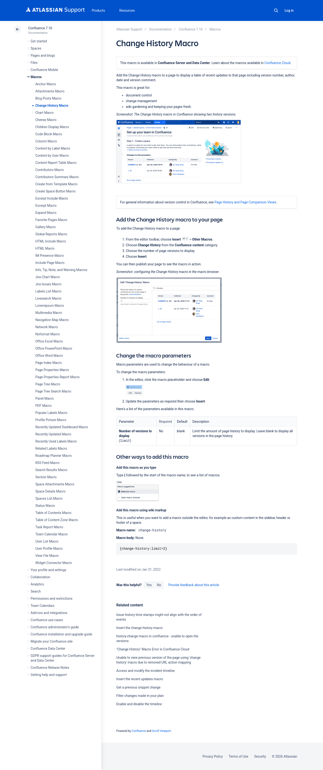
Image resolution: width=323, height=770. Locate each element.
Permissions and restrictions (52, 598)
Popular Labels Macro (51, 413)
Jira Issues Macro (48, 284)
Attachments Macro (50, 91)
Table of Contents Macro (53, 513)
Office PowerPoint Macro (53, 348)
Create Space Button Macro (55, 191)
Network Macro (46, 327)
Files (34, 63)
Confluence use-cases (47, 620)
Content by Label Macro (52, 148)
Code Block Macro (48, 134)
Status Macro (45, 506)
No (159, 585)
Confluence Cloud (277, 63)
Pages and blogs (43, 55)
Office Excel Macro (49, 341)
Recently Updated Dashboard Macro (61, 427)
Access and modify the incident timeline (145, 671)
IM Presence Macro (49, 255)
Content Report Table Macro (56, 163)
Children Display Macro (52, 127)
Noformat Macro (47, 334)
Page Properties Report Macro (57, 377)
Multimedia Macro (48, 313)
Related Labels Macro (51, 448)
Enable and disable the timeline (139, 704)
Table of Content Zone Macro (56, 520)
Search (276, 10)
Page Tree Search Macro (53, 391)
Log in (289, 10)
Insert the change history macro (139, 628)
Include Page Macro (50, 263)
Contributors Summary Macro (57, 177)
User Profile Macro (49, 548)
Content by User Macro (52, 155)
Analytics (37, 584)
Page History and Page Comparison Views (245, 202)
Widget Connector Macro (53, 563)
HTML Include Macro (50, 241)
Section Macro (46, 477)
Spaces (36, 48)
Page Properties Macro (52, 370)
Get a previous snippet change (138, 687)
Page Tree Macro (47, 384)
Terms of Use (238, 756)
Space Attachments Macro (55, 484)
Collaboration (40, 577)
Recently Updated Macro (53, 434)
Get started (39, 41)
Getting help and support (49, 675)
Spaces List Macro (49, 498)
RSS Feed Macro (47, 463)
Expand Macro (45, 213)
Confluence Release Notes (50, 667)
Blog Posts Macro (48, 98)
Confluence (139, 731)
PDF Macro (43, 406)
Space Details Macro (50, 491)
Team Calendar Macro (51, 534)
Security (260, 756)
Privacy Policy (213, 756)
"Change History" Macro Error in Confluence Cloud (152, 649)
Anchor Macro (45, 84)
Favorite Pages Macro (51, 220)
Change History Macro (52, 105)
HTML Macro (45, 248)
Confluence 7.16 (40, 28)
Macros (36, 77)
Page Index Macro (48, 363)
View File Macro (47, 556)
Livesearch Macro (48, 298)
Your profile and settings (48, 570)
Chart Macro (44, 113)
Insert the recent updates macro (139, 679)
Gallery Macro (45, 227)
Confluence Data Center (48, 648)
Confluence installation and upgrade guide (61, 634)
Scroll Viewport (161, 731)
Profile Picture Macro (50, 420)
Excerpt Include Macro (51, 198)
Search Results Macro (51, 470)
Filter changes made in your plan (140, 696)
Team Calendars (43, 606)
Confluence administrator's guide (55, 627)
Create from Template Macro (56, 184)
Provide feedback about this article (193, 585)
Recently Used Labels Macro (56, 441)
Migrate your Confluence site (52, 641)
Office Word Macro (49, 355)
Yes (149, 585)
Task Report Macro (49, 527)
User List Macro (47, 541)
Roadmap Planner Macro (53, 456)
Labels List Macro (48, 291)
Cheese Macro (46, 120)
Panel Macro (44, 398)
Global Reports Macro (51, 234)
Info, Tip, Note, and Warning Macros (61, 270)
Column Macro (46, 141)
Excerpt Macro (46, 205)
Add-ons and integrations (49, 613)
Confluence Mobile (44, 70)
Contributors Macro (49, 170)
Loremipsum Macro (49, 305)
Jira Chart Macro (47, 277)
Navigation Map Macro (52, 320)
